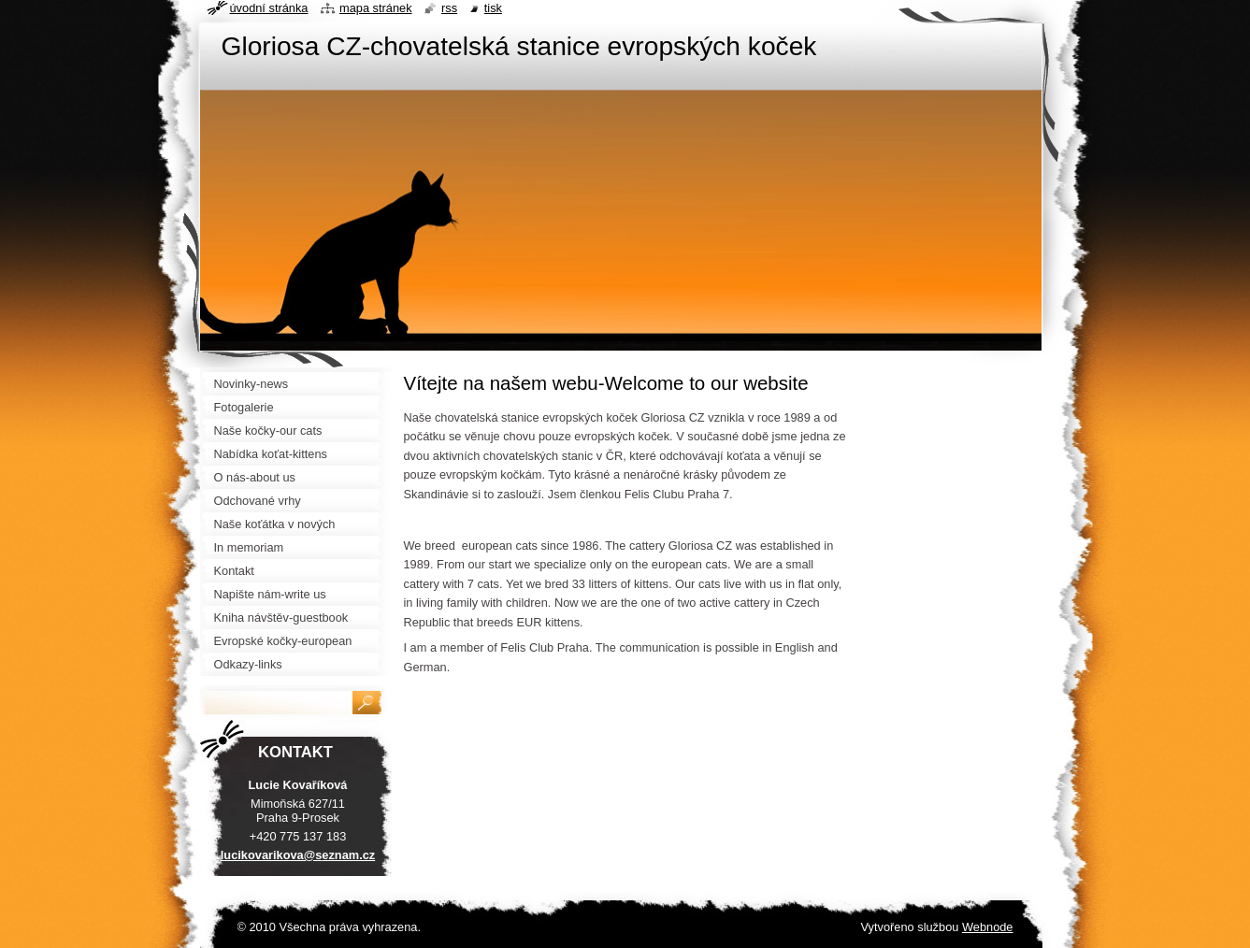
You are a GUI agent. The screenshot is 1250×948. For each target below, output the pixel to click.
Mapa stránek (375, 8)
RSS (449, 8)
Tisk (493, 8)
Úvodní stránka (269, 8)
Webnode (987, 927)
